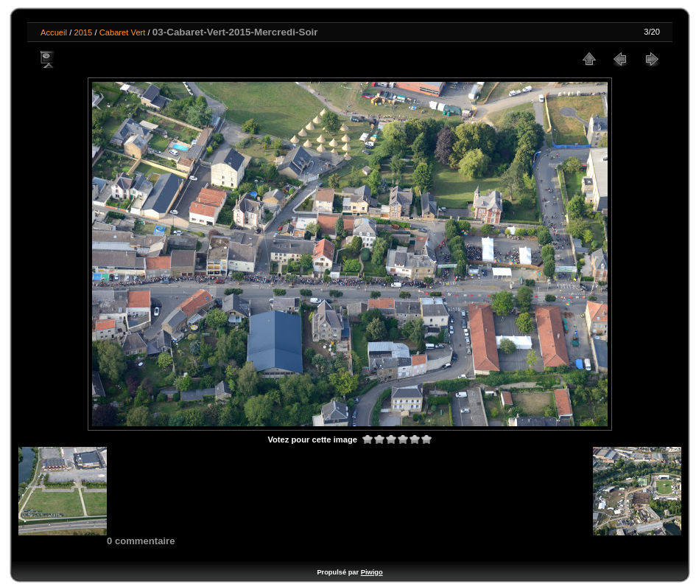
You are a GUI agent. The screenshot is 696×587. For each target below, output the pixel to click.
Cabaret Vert (122, 32)
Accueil (54, 32)
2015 (83, 32)
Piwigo (372, 572)
